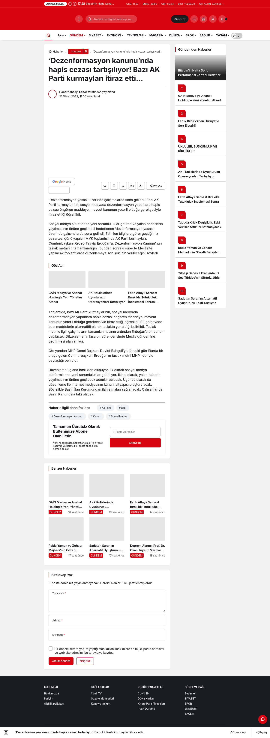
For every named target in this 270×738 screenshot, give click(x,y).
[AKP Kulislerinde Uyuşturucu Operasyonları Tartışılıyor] (106, 287)
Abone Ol (179, 18)
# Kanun (95, 416)
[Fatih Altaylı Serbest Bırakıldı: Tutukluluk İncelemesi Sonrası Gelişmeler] (146, 287)
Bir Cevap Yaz (62, 575)
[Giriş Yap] (213, 19)
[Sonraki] (74, 4)
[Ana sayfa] (48, 35)
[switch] (236, 35)
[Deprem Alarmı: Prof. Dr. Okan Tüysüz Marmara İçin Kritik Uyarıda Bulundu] (147, 537)
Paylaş (261, 732)
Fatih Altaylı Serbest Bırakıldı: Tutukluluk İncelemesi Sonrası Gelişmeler (199, 201)
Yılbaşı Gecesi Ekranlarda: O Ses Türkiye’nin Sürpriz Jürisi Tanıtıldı (199, 277)
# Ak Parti (105, 407)
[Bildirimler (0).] (222, 19)
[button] (203, 19)
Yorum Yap (238, 732)
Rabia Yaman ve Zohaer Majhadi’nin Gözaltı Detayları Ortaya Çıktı (199, 252)
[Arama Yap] (194, 19)
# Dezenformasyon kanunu (66, 416)
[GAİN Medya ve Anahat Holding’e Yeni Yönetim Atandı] (67, 287)
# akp (122, 407)
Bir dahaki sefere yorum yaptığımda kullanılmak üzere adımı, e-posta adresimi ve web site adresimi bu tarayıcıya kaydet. (109, 650)
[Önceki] (70, 4)
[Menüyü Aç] (79, 19)
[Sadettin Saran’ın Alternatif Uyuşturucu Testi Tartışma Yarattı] (106, 537)
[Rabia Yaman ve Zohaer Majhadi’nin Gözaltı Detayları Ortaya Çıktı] (66, 537)
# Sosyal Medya (118, 416)
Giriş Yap (85, 661)
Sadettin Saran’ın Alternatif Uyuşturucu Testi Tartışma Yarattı (197, 303)
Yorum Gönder (61, 661)
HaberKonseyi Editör (73, 92)
